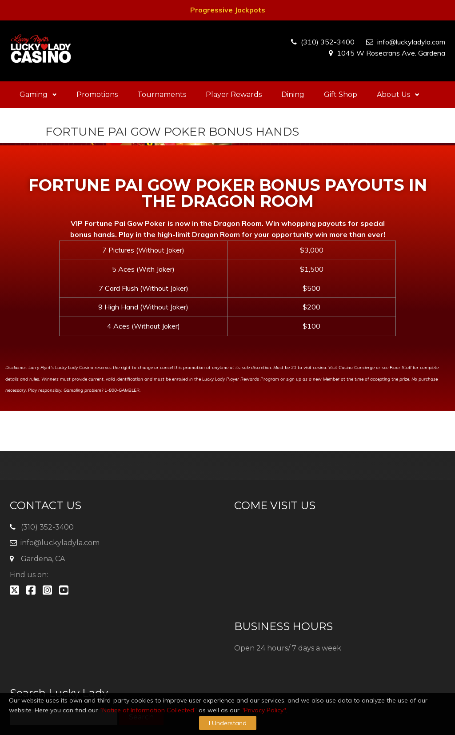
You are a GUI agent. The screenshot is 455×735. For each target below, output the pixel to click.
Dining (292, 94)
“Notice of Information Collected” (148, 710)
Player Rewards (234, 94)
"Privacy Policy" (263, 710)
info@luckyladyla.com (411, 41)
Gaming (38, 94)
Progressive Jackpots (227, 9)
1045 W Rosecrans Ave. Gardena (391, 52)
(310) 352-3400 (328, 41)
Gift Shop (340, 94)
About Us (398, 94)
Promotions (97, 94)
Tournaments (161, 94)
